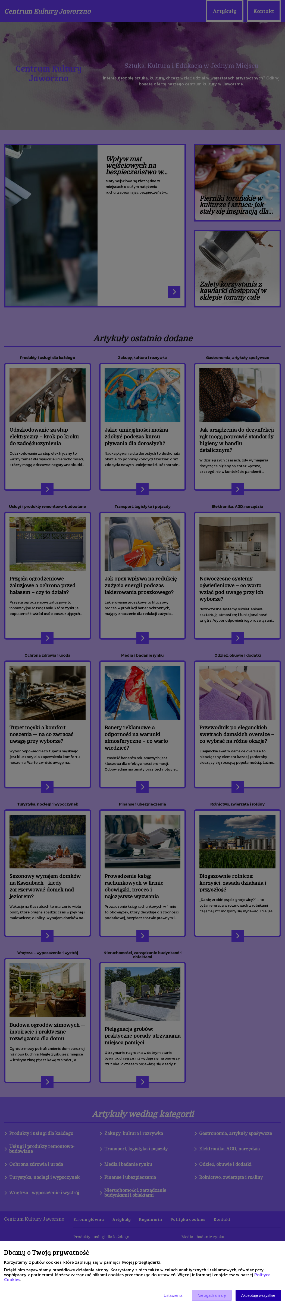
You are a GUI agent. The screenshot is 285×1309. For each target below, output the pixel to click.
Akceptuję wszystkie (258, 1295)
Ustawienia (173, 1295)
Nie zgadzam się (212, 1295)
